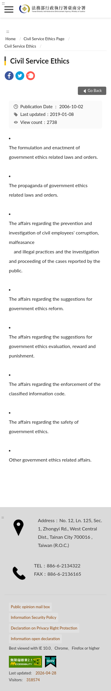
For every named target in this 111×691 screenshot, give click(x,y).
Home (10, 38)
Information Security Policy (34, 617)
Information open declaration (35, 638)
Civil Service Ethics (20, 46)
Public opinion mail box (30, 606)
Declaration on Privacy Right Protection (44, 628)
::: (3, 3)
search (102, 9)
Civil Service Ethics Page (44, 38)
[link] (9, 76)
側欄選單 (8, 9)
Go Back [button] (95, 90)
